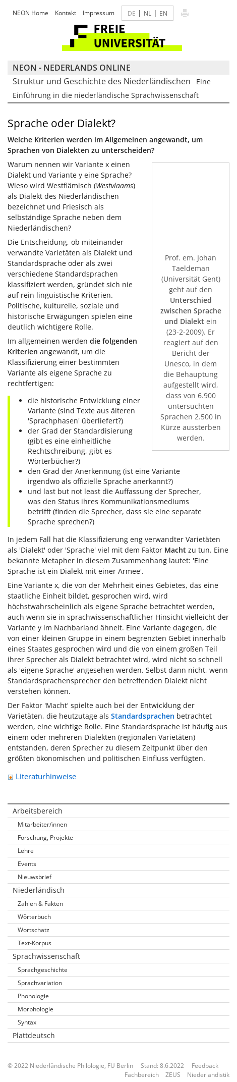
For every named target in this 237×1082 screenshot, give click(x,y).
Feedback (205, 1065)
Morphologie (35, 1009)
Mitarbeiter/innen (42, 824)
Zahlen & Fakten (40, 903)
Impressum (98, 13)
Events (27, 863)
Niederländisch (39, 890)
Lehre (26, 850)
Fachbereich (142, 1074)
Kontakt (65, 13)
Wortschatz (33, 930)
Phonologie (33, 996)
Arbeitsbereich (38, 811)
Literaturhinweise (42, 776)
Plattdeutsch (34, 1035)
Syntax (27, 1022)
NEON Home (30, 13)
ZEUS (173, 1074)
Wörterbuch (34, 916)
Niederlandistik (208, 1074)
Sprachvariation (40, 983)
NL (147, 13)
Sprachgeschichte (43, 969)
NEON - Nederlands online (72, 67)
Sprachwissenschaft (46, 956)
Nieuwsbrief (34, 877)
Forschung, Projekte (45, 837)
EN (163, 13)
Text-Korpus (34, 943)
